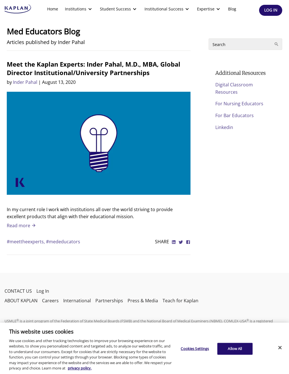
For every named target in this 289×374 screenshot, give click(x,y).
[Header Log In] (270, 10)
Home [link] (52, 9)
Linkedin (224, 127)
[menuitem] (52, 9)
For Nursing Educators (239, 103)
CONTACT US (18, 291)
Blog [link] (232, 9)
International (77, 301)
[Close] (280, 347)
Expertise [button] (209, 9)
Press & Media (143, 301)
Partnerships (109, 301)
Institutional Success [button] (167, 9)
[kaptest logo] (18, 9)
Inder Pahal (25, 82)
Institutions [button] (79, 9)
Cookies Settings (195, 348)
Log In (42, 291)
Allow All (235, 348)
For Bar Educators (234, 115)
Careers (50, 301)
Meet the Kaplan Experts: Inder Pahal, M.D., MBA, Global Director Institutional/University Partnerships (93, 68)
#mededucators (63, 242)
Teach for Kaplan (180, 301)
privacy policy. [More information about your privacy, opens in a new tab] (79, 368)
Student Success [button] (119, 9)
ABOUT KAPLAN (21, 301)
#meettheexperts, (26, 242)
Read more (21, 225)
